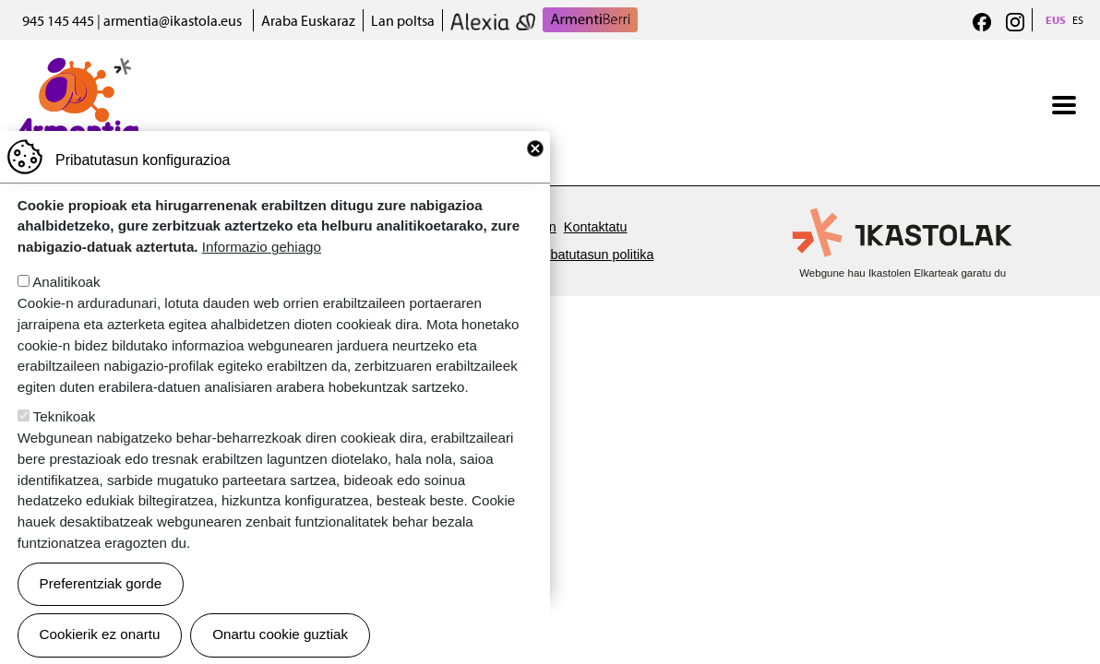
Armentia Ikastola (76, 69)
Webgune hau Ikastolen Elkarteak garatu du (902, 273)
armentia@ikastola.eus (172, 20)
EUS (1056, 20)
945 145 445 (58, 20)
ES (1077, 20)
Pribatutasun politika (594, 254)
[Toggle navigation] (1064, 105)
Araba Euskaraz (308, 20)
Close (535, 170)
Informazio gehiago (261, 268)
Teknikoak (64, 437)
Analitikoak (66, 303)
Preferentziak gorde (101, 604)
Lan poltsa (403, 20)
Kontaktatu (596, 226)
